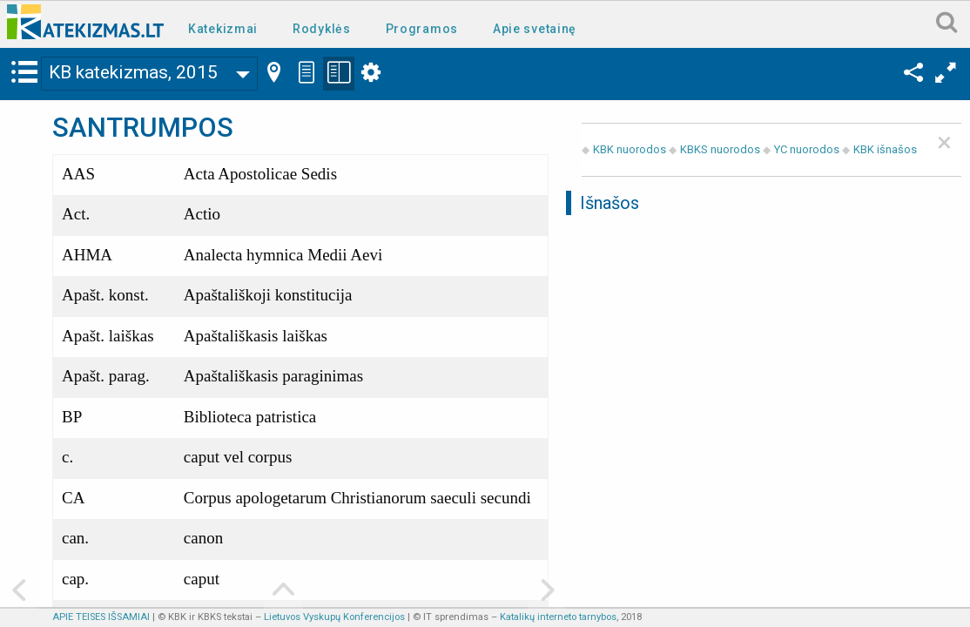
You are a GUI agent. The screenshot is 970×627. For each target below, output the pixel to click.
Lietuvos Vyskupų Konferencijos (334, 617)
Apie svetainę (534, 29)
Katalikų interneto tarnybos (558, 617)
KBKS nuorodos (720, 149)
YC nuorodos (806, 149)
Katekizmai (223, 29)
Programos (422, 29)
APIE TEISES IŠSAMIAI (101, 617)
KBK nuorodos (629, 149)
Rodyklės (322, 29)
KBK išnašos (885, 149)
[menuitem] (226, 27)
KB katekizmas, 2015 (133, 72)
